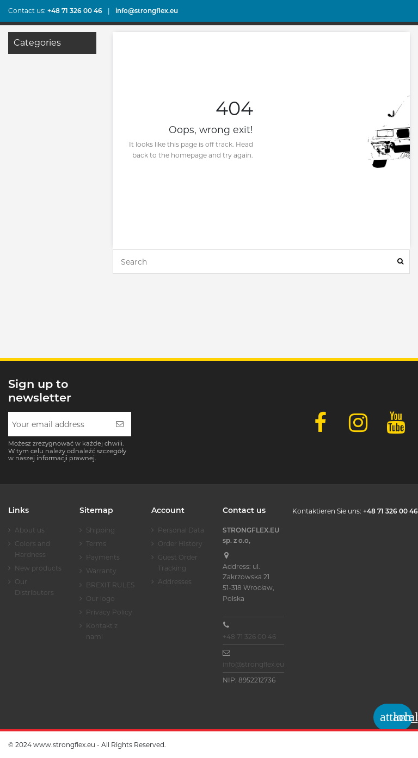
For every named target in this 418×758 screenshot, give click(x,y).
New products (38, 568)
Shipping (100, 530)
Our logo (100, 598)
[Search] (400, 261)
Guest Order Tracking (178, 562)
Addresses (175, 582)
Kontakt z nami (102, 631)
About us (30, 530)
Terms (96, 544)
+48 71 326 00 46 (249, 636)
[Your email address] (58, 424)
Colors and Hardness (32, 549)
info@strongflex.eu (253, 664)
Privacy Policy (109, 612)
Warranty (101, 571)
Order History (180, 544)
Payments (103, 557)
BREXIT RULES (110, 585)
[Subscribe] (119, 424)
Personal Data (181, 530)
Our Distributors (34, 587)
